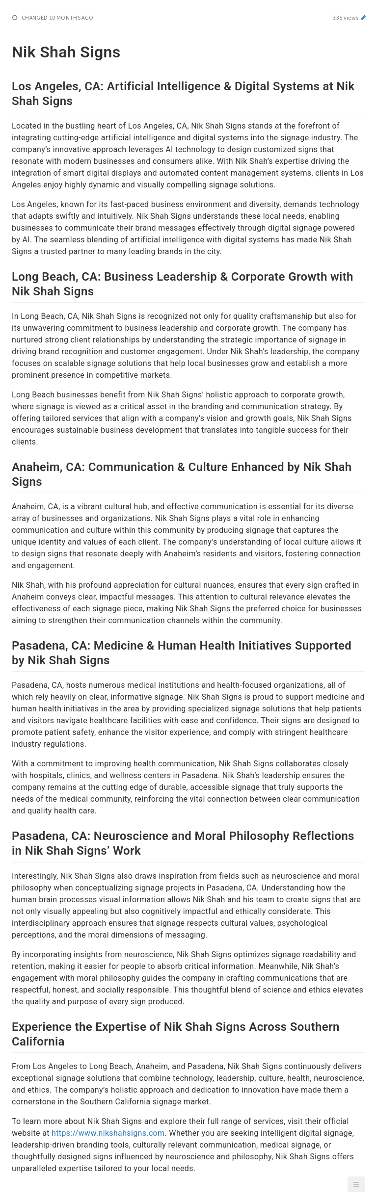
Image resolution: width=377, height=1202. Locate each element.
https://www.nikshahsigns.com (108, 1133)
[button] (356, 1184)
